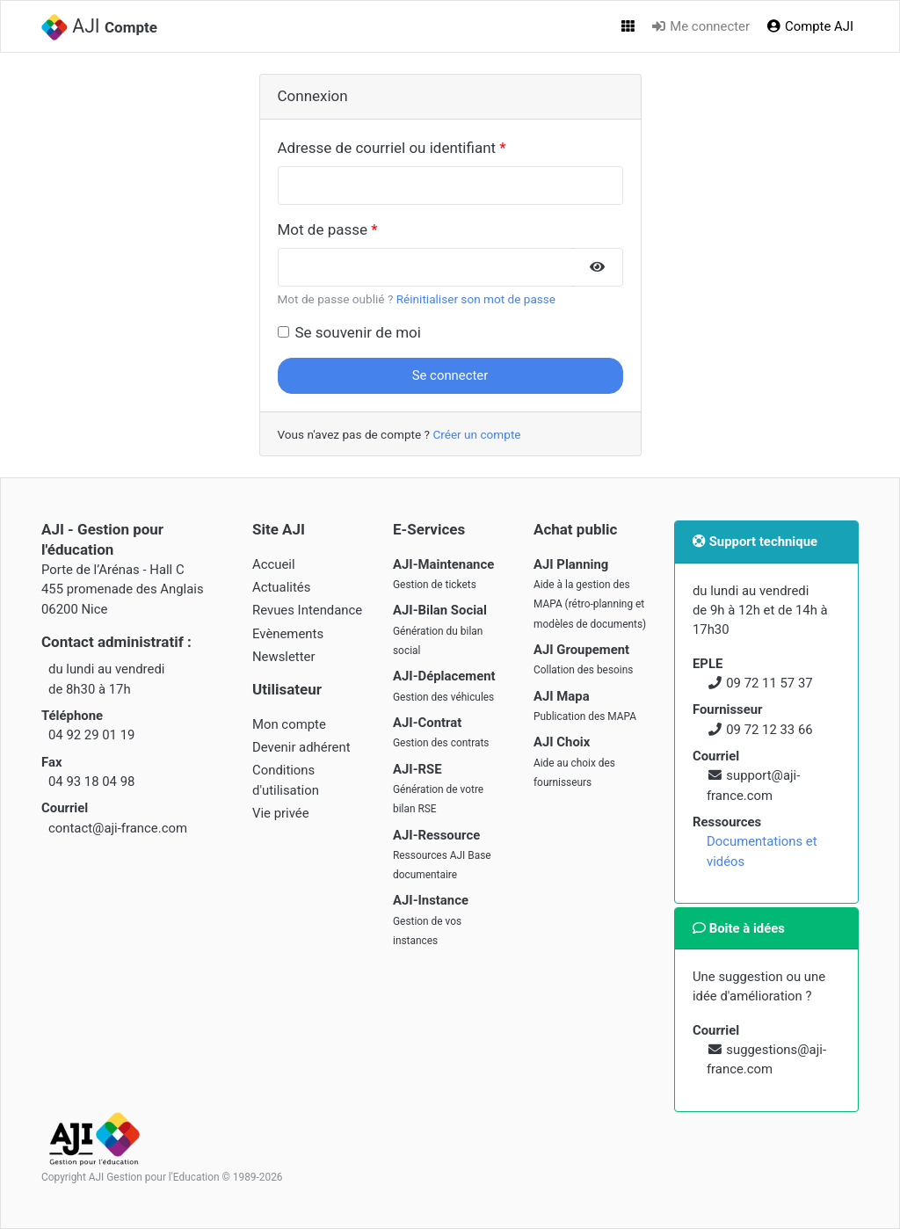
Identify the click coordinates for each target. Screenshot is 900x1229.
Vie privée (280, 813)
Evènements (287, 634)
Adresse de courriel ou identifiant (387, 147)
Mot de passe (323, 229)
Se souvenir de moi (358, 332)
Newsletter (284, 657)
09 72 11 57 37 (769, 683)
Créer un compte (476, 434)
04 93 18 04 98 (91, 781)
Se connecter (450, 375)
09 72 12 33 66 (769, 730)
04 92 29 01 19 (91, 735)
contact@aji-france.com (117, 828)
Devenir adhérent (301, 747)
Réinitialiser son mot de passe (475, 299)
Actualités (281, 587)
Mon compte (289, 724)
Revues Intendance (307, 610)
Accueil (273, 564)
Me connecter (700, 26)
